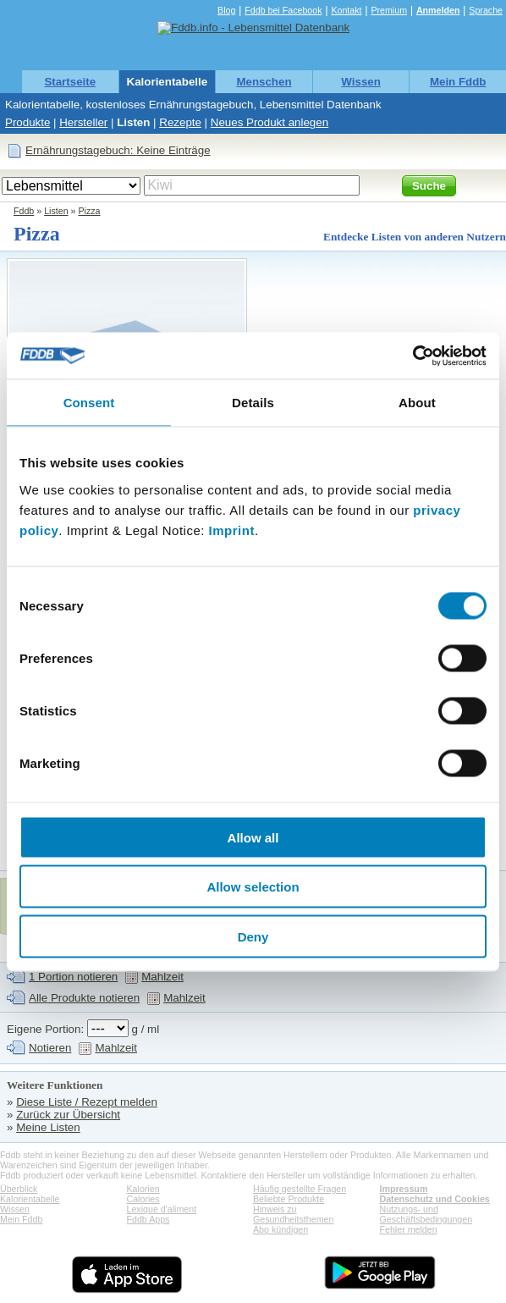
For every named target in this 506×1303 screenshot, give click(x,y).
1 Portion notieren (73, 976)
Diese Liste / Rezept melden (86, 1102)
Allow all (253, 837)
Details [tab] (253, 402)
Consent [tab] (89, 402)
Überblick (18, 1189)
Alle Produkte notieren (84, 997)
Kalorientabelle (167, 81)
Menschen (263, 81)
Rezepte (180, 122)
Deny (253, 936)
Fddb (24, 211)
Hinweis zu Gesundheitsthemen (293, 1214)
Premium (389, 10)
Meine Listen (48, 1127)
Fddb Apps (148, 1219)
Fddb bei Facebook (283, 10)
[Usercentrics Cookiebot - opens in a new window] (412, 356)
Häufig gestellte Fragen (299, 1189)
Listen (133, 122)
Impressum (404, 1189)
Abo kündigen (280, 1229)
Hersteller (83, 122)
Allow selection (252, 887)
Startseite (70, 81)
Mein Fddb (458, 81)
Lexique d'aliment (162, 1209)
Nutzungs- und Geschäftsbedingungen (426, 1214)
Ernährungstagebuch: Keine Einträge (118, 150)
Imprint (232, 529)
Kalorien (143, 1189)
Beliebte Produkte (288, 1199)
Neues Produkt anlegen (269, 122)
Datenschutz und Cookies (435, 1199)
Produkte (27, 122)
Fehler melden (408, 1229)
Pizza (89, 211)
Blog (226, 10)
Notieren (50, 1047)
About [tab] (417, 402)
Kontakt (346, 10)
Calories (143, 1199)
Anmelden (438, 10)
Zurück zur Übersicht (68, 1114)
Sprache (486, 10)
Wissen (361, 81)
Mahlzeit (162, 976)
